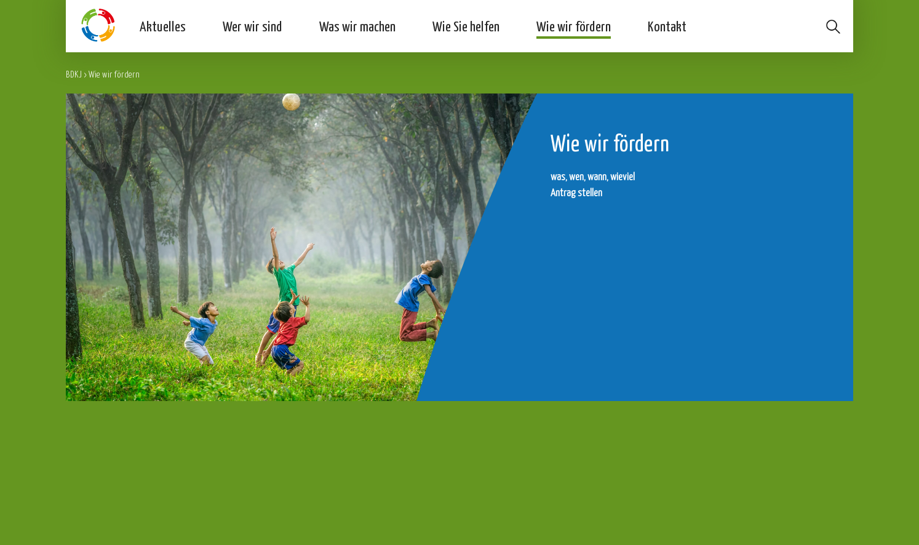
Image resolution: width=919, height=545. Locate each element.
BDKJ (74, 74)
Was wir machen (357, 25)
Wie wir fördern (573, 25)
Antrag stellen (576, 192)
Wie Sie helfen (465, 25)
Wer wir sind (252, 25)
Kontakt (667, 25)
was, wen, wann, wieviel (593, 176)
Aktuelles (163, 25)
